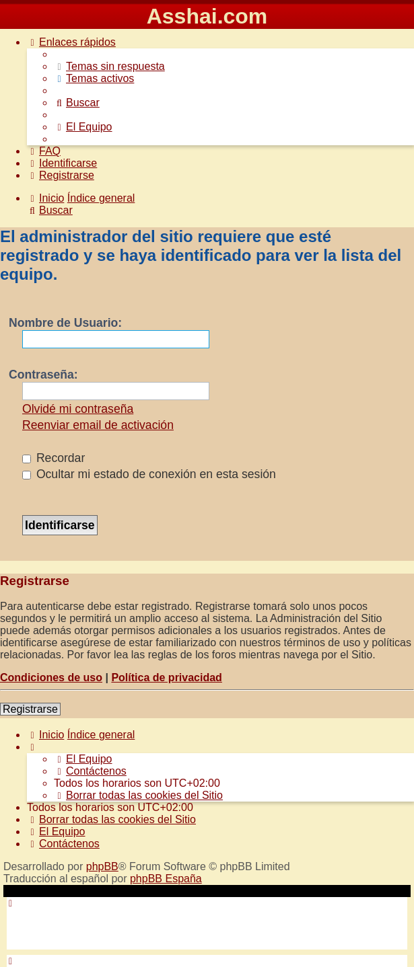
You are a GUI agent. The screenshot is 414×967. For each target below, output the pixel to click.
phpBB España (166, 878)
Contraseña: (43, 374)
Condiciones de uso (51, 677)
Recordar (53, 458)
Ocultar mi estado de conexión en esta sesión (149, 474)
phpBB (102, 866)
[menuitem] (109, 66)
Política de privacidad (166, 677)
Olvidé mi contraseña (77, 409)
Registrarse (30, 709)
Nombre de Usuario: (65, 323)
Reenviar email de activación (98, 425)
